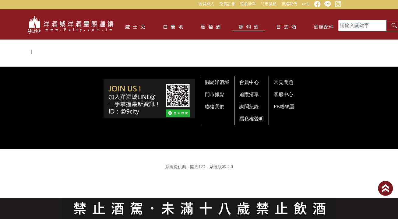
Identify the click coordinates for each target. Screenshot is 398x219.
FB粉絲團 (284, 106)
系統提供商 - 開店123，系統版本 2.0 (199, 166)
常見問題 (283, 82)
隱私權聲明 (251, 118)
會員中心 (249, 82)
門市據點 (268, 4)
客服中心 (283, 94)
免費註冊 (227, 4)
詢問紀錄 (249, 106)
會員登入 (206, 4)
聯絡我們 (289, 4)
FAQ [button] (306, 4)
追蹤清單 (248, 4)
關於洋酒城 (217, 82)
